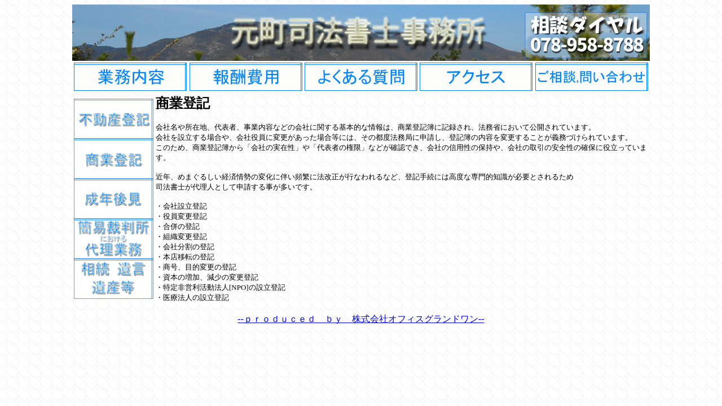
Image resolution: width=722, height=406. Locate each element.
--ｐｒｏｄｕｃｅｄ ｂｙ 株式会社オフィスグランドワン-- (360, 319)
